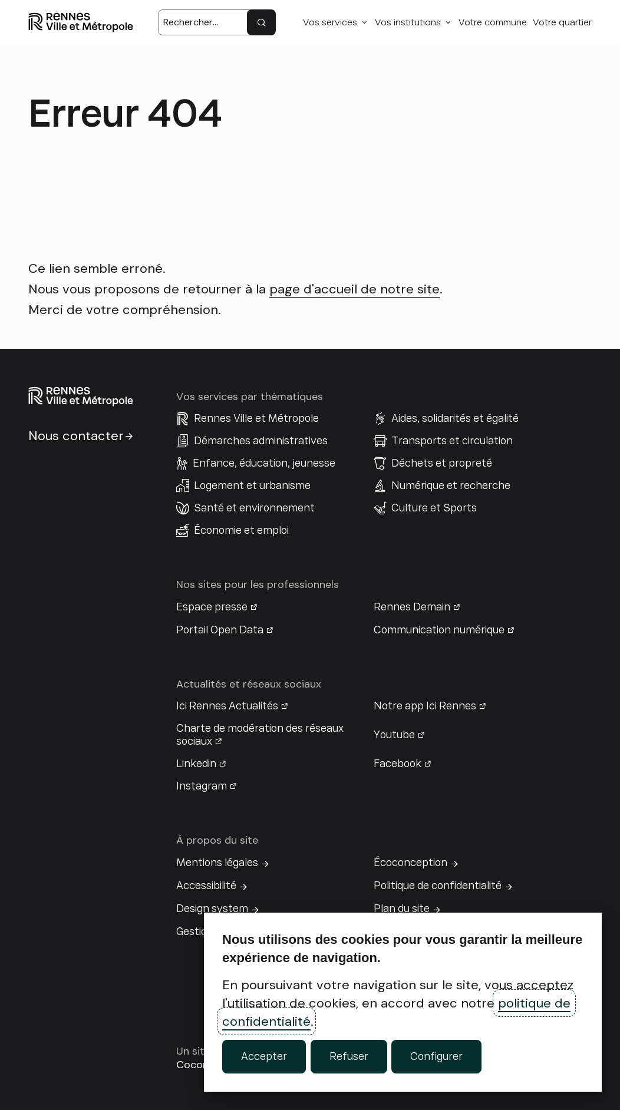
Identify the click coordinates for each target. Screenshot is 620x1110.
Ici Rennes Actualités (227, 706)
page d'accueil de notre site (354, 289)
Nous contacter (76, 435)
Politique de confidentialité (438, 885)
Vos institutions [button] (408, 22)
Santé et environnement (254, 508)
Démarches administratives (261, 441)
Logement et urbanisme (252, 485)
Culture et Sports (434, 508)
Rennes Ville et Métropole (256, 418)
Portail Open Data (219, 630)
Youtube (394, 735)
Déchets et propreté (441, 463)
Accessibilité (206, 885)
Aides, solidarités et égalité (455, 418)
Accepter (264, 1056)
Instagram (201, 786)
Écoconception (410, 862)
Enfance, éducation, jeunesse (264, 463)
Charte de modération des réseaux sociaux (260, 734)
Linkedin (196, 763)
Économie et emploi (241, 530)
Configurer (436, 1056)
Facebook (397, 763)
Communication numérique (439, 630)
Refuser (348, 1056)
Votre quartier (562, 22)
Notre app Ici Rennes (425, 706)
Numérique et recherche (450, 485)
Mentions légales (217, 862)
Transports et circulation (452, 441)
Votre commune (493, 22)
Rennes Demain (412, 607)
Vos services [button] (330, 22)
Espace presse (212, 607)
